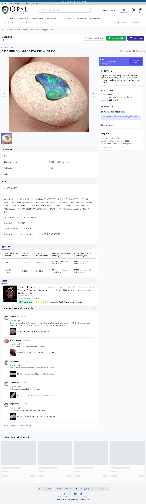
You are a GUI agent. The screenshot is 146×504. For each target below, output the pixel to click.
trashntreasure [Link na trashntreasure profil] (16, 340)
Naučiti (136, 22)
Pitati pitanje (107, 125)
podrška (95, 489)
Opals (4, 4)
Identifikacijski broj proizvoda (42, 29)
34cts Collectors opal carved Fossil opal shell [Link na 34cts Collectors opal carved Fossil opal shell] (33, 331)
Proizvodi (9, 29)
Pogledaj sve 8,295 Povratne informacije (58, 302)
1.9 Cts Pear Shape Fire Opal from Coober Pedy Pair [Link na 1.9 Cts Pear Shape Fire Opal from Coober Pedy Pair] (36, 416)
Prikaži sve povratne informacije (17, 425)
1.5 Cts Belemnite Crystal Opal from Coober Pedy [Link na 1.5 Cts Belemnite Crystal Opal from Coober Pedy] (35, 374)
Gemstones (15, 4)
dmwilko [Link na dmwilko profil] (13, 316)
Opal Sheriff (112, 75)
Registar (105, 11)
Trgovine (122, 22)
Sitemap (104, 489)
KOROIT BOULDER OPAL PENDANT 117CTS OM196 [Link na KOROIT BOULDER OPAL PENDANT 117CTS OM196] (36, 353)
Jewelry (26, 4)
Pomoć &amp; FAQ (82, 489)
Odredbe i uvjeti (77, 497)
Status (86, 497)
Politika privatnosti (64, 497)
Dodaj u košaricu (116, 38)
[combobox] (64, 10)
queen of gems (7, 47)
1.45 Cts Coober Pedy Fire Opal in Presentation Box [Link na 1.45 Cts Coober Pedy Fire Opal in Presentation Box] (36, 395)
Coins (36, 4)
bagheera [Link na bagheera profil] (14, 382)
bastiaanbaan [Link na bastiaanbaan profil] (15, 361)
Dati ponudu (135, 38)
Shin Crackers (22, 29)
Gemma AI (95, 18)
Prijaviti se (113, 11)
